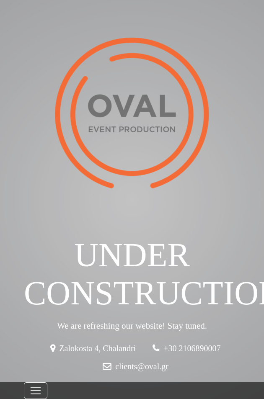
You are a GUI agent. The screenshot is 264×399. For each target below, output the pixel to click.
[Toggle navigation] (35, 390)
